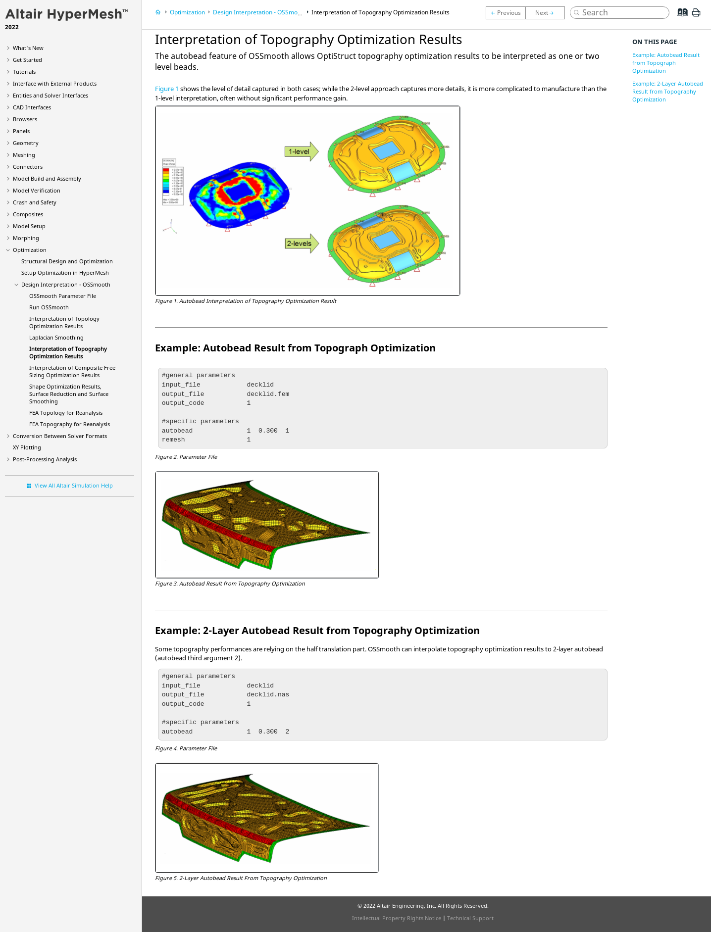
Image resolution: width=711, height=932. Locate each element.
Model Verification (36, 190)
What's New (28, 47)
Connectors (28, 166)
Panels (21, 131)
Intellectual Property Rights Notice (396, 918)
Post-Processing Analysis (45, 459)
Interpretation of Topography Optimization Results (68, 352)
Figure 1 (167, 88)
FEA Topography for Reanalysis (69, 424)
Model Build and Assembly (47, 178)
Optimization (30, 249)
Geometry (26, 143)
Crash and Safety (34, 202)
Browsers (25, 119)
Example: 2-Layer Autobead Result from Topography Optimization (667, 91)
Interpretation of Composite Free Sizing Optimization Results (72, 371)
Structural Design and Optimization (67, 261)
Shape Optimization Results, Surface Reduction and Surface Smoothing (68, 394)
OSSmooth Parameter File (62, 295)
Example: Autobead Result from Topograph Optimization (666, 62)
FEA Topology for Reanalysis (65, 412)
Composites (28, 214)
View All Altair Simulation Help (74, 485)
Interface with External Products (55, 83)
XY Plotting (27, 447)
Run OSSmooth (49, 307)
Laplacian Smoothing (56, 337)
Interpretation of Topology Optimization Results (64, 322)
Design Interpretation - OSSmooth (65, 284)
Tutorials (24, 71)
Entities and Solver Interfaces (50, 95)
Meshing (24, 154)
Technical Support (470, 918)
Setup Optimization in (65, 272)
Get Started (27, 59)
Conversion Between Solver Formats (60, 436)
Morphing (26, 238)
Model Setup (29, 226)
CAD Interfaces (32, 107)
